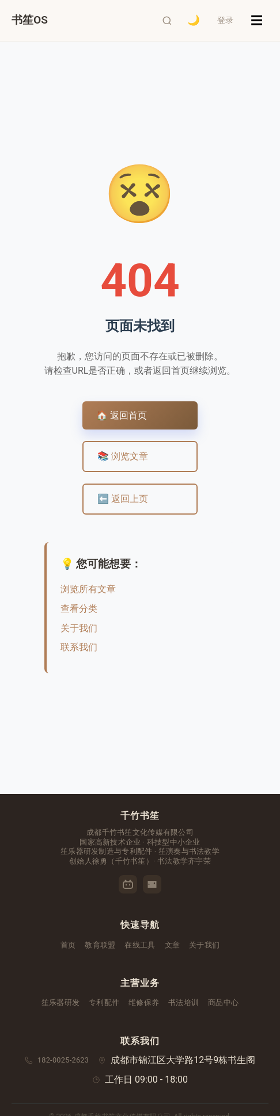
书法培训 (183, 1002)
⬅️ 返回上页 (122, 498)
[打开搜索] (166, 20)
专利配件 (104, 1002)
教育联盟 (100, 945)
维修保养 (143, 1002)
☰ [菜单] (257, 20)
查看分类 (78, 608)
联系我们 (78, 647)
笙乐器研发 (60, 1002)
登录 (225, 20)
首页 (68, 945)
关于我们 (78, 628)
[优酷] (152, 884)
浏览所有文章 (88, 589)
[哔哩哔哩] (128, 884)
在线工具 (139, 945)
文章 (172, 945)
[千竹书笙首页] (30, 20)
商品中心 (223, 1002)
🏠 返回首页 (121, 415)
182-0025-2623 (63, 1060)
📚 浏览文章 (122, 456)
